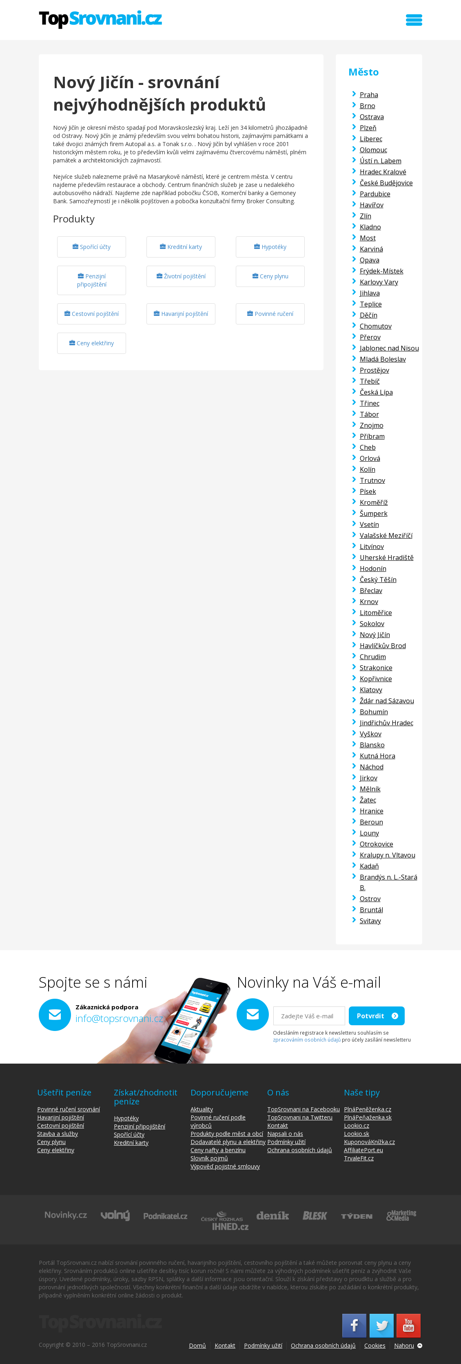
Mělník (370, 788)
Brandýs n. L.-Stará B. (388, 882)
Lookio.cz (356, 1125)
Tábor (369, 414)
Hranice (371, 810)
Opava (369, 259)
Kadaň (369, 866)
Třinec (369, 403)
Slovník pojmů (209, 1158)
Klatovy (371, 689)
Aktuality (202, 1109)
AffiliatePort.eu (363, 1150)
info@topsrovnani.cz (119, 1018)
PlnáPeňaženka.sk (368, 1117)
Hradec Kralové (383, 171)
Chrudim (373, 656)
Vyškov (370, 733)
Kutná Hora (377, 755)
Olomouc (373, 149)
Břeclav (371, 590)
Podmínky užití (286, 1142)
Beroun (371, 822)
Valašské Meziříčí (386, 535)
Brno (367, 105)
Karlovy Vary (379, 282)
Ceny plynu (270, 276)
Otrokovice (376, 844)
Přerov (370, 337)
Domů (197, 1345)
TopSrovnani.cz (100, 19)
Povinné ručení (270, 314)
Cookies (375, 1345)
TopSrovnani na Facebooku (303, 1109)
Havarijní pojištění (181, 314)
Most (368, 237)
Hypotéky (270, 247)
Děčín (368, 315)
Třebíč (370, 381)
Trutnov (372, 480)
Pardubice (375, 193)
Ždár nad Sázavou (387, 700)
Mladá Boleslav (383, 359)
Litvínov (372, 546)
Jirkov (368, 777)
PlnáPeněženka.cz (367, 1109)
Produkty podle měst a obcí (227, 1133)
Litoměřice (376, 612)
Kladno (370, 226)
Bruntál (371, 909)
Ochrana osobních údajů (299, 1150)
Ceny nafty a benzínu (218, 1150)
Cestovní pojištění (91, 314)
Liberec (371, 138)
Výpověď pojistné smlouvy (225, 1166)
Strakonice (376, 667)
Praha (369, 94)
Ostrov (370, 898)
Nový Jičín (375, 634)
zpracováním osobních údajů (307, 1039)
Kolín (367, 469)
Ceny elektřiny (91, 343)
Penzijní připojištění (91, 280)
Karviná (371, 248)
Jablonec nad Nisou (389, 348)
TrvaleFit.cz (359, 1158)
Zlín (365, 215)
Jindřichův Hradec (386, 722)
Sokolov (372, 623)
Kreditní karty (181, 247)
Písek (368, 491)
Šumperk (374, 513)
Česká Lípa (376, 392)
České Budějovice (386, 182)
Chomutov (376, 326)
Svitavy (370, 920)
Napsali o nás (285, 1133)
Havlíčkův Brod (383, 645)
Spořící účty (92, 247)
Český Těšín (378, 579)
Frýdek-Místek (381, 271)
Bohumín (374, 711)
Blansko (372, 744)
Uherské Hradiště (387, 557)
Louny (369, 833)
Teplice (371, 304)
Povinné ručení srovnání (68, 1109)
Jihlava (370, 293)
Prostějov (374, 370)
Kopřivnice (376, 678)
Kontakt (277, 1125)
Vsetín (369, 524)
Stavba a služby (57, 1133)
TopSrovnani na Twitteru (299, 1117)
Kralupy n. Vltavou (387, 855)
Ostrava (372, 116)
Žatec (368, 799)
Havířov (371, 204)
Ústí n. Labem (380, 160)
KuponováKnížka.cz (369, 1142)
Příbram (372, 436)
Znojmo (371, 425)
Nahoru (404, 1345)
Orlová (370, 458)
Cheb (368, 447)
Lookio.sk (356, 1133)
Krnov (369, 601)
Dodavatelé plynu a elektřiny (228, 1142)
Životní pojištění (181, 276)
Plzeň (368, 127)
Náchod (371, 766)
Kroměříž (374, 502)
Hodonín (373, 568)
